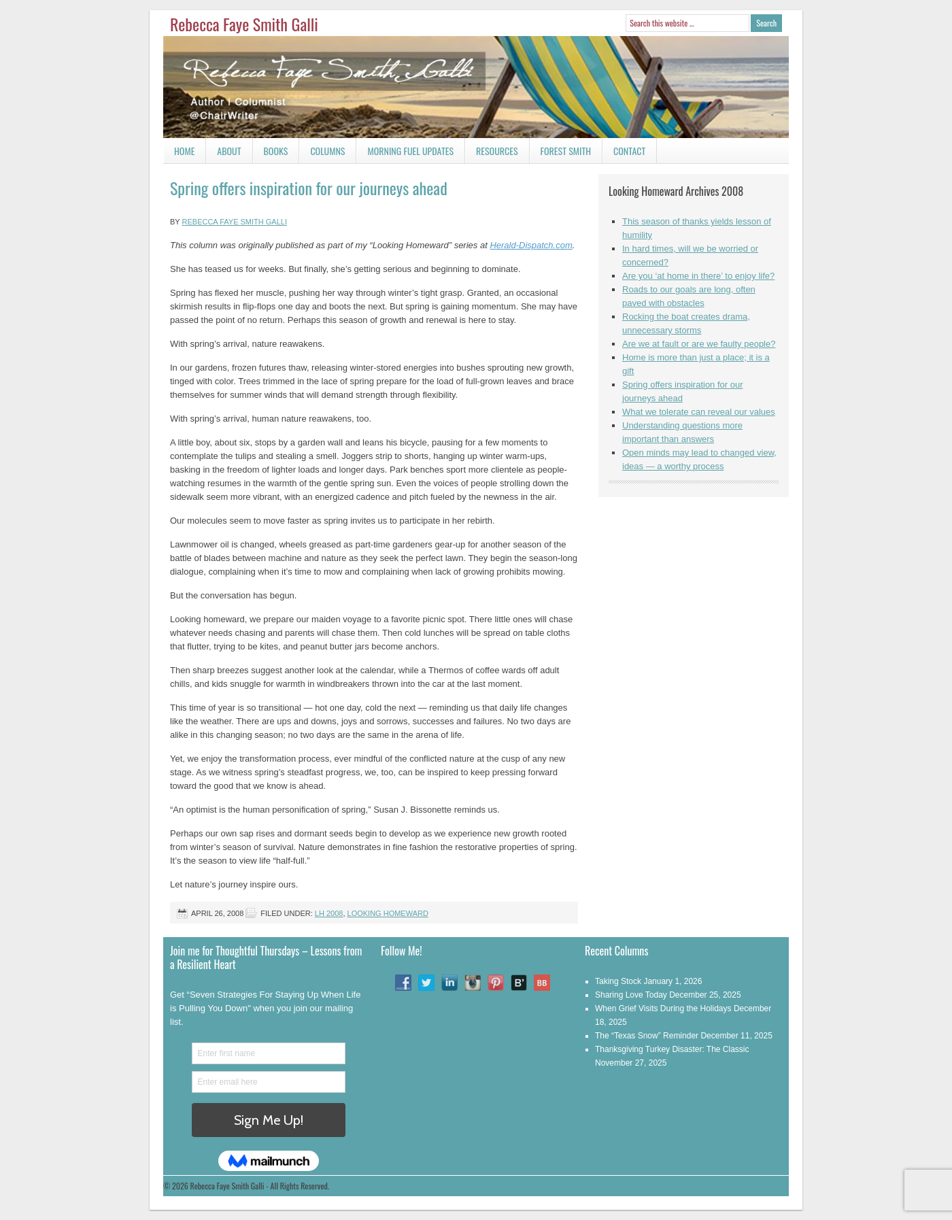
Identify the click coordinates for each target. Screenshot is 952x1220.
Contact (623, 153)
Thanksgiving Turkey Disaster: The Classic (672, 1049)
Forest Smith (566, 150)
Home (184, 150)
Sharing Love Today (631, 995)
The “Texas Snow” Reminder (646, 1035)
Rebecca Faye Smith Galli (244, 24)
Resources (497, 150)
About (229, 150)
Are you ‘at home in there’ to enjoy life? (698, 276)
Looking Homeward (387, 913)
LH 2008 (329, 913)
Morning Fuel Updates (405, 153)
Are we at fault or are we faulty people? (698, 344)
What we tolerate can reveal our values (698, 412)
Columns (322, 153)
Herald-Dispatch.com (531, 245)
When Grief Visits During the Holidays (663, 1008)
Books (270, 153)
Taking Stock (618, 981)
